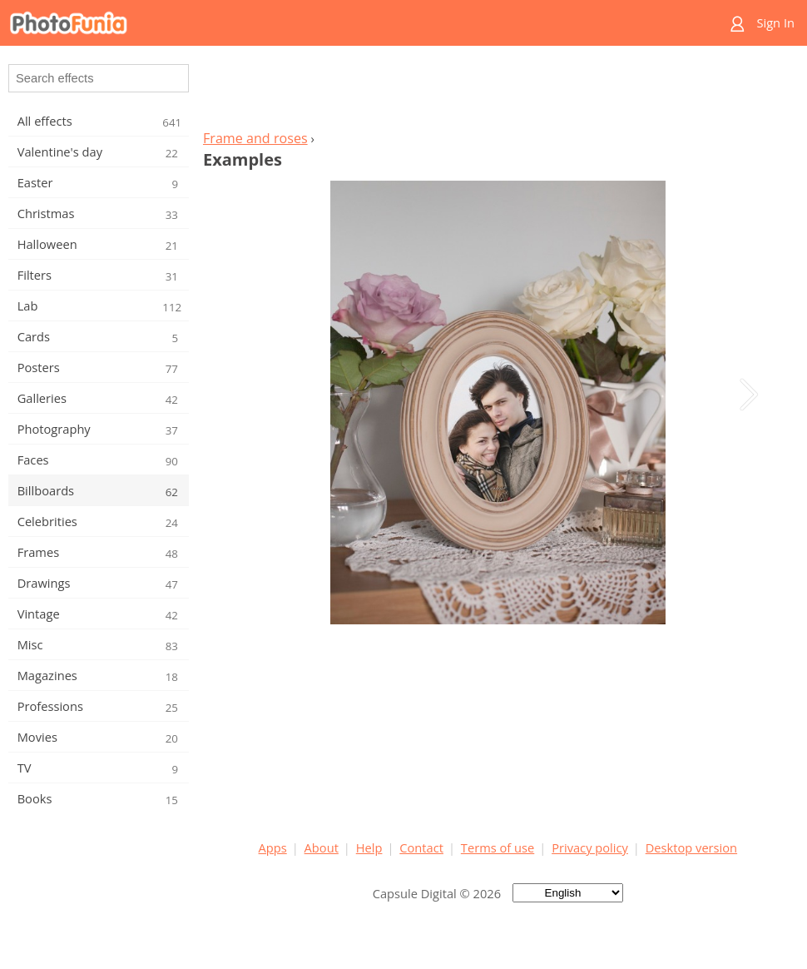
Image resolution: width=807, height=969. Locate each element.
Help (369, 847)
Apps (273, 847)
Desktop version (691, 847)
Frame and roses (255, 138)
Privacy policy (590, 847)
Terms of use (497, 847)
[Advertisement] (497, 92)
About (321, 847)
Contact (421, 847)
